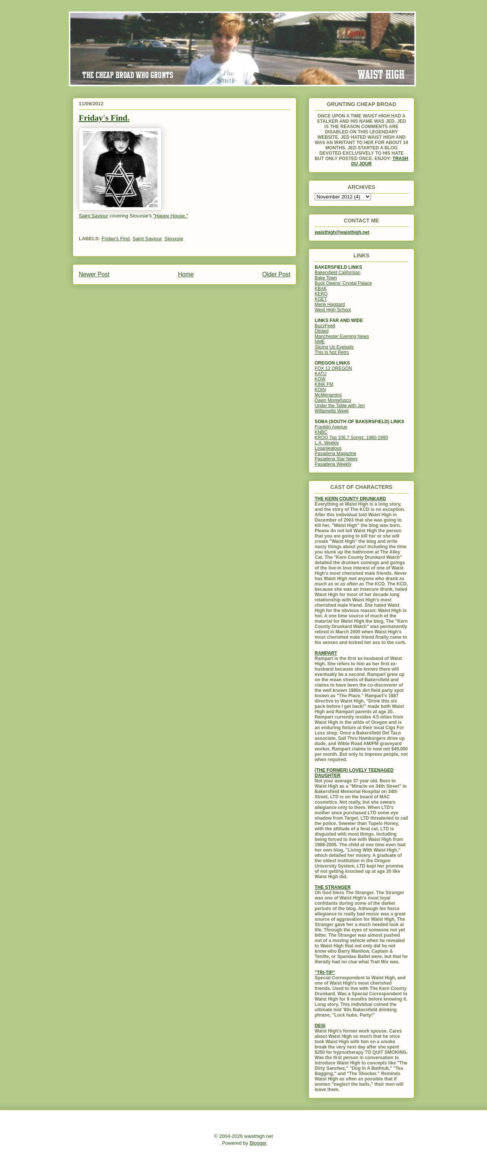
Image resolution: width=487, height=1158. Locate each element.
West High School (333, 310)
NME (320, 341)
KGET (321, 299)
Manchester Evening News (342, 336)
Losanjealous (328, 448)
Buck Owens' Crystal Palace (343, 283)
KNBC (321, 432)
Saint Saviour (147, 238)
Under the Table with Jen (340, 405)
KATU (320, 373)
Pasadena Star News (336, 459)
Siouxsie (173, 238)
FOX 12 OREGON (333, 368)
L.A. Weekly (327, 443)
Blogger (258, 1143)
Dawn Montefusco (333, 400)
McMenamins (328, 395)
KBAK (321, 288)
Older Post (276, 274)
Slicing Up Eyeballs (334, 347)
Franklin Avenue (331, 427)
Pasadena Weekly (333, 464)
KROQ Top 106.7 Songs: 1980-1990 (351, 437)
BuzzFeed (325, 325)
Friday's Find (116, 238)
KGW (320, 379)
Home (186, 274)
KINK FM (324, 384)
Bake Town (326, 278)
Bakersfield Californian (337, 272)
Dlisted (322, 331)
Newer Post (94, 274)
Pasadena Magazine (335, 453)
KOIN (320, 389)
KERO (321, 294)
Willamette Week (332, 411)
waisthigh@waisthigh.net (342, 232)
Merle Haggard (330, 304)
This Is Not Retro (332, 352)
